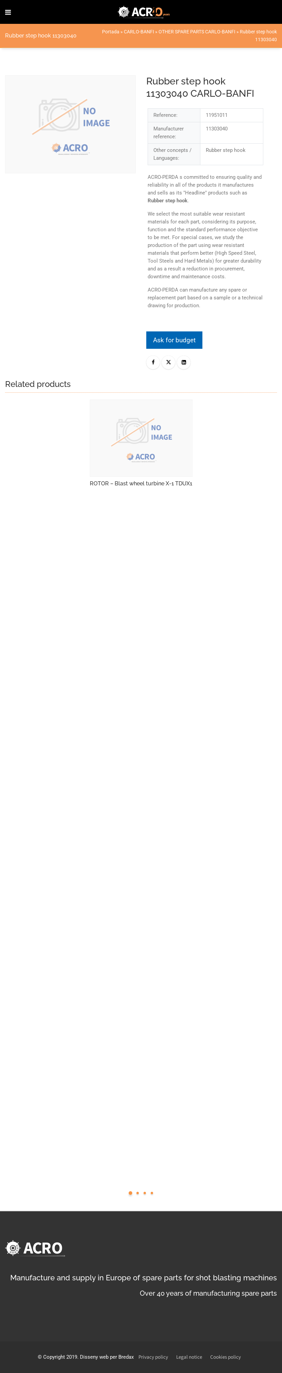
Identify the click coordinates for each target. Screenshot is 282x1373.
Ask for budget (174, 340)
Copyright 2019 (60, 1357)
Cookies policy (225, 1357)
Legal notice (189, 1357)
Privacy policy (153, 1357)
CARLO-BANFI (139, 31)
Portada (110, 31)
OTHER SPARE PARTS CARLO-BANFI (197, 31)
